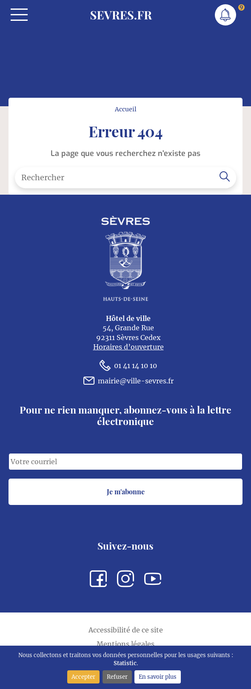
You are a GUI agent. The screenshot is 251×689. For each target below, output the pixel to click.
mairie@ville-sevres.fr (128, 380)
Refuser (117, 676)
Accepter (83, 676)
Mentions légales (125, 644)
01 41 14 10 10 (128, 365)
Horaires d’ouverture (128, 347)
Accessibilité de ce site (125, 630)
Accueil (126, 109)
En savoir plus (158, 676)
